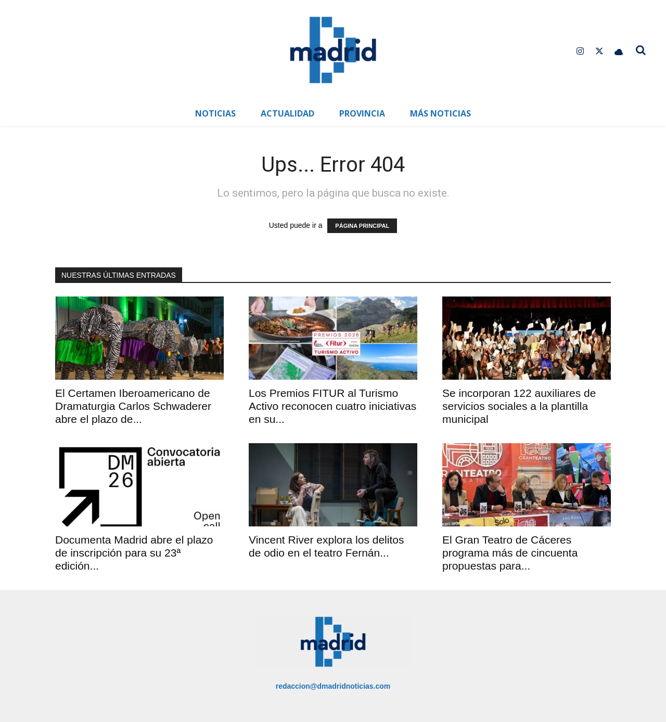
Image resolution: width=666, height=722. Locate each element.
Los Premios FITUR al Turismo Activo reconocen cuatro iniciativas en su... (332, 406)
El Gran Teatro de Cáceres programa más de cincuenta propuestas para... (510, 553)
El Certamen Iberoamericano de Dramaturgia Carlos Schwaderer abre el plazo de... (133, 406)
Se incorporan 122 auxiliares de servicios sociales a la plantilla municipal (519, 406)
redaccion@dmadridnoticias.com (333, 686)
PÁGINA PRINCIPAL (362, 226)
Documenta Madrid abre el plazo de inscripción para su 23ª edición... (134, 553)
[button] (641, 49)
